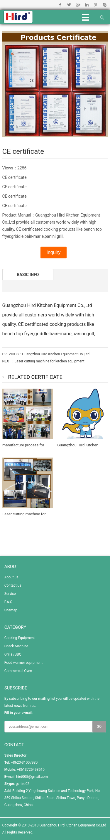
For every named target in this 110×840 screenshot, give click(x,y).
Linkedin (86, 4)
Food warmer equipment (23, 663)
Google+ (78, 4)
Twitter (69, 4)
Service (10, 594)
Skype (104, 4)
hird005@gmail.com (32, 777)
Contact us (12, 585)
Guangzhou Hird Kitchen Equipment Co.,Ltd (55, 354)
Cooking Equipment (19, 638)
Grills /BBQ (12, 654)
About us (11, 577)
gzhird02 (22, 784)
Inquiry (53, 252)
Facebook (60, 4)
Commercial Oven (18, 671)
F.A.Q (8, 602)
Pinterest (95, 4)
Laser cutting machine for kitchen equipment (49, 361)
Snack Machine (16, 646)
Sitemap (10, 610)
